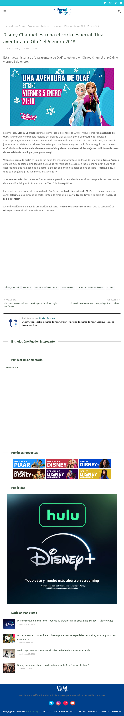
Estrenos (27, 287)
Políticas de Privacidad (64, 711)
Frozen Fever (67, 287)
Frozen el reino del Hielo (46, 287)
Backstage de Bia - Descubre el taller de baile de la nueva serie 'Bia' (54, 650)
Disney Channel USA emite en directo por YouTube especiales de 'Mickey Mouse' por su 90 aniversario (66, 637)
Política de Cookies (88, 711)
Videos (110, 287)
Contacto (105, 711)
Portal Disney (13, 48)
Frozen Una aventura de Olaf (90, 287)
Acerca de (116, 711)
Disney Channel (19, 26)
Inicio (8, 26)
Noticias (46, 711)
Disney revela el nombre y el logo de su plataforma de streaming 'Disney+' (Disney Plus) (65, 620)
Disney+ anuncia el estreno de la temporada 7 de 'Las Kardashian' (53, 665)
